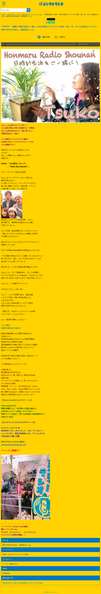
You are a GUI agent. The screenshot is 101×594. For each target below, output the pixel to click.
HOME (3, 14)
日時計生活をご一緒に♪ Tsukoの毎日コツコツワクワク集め (25, 14)
